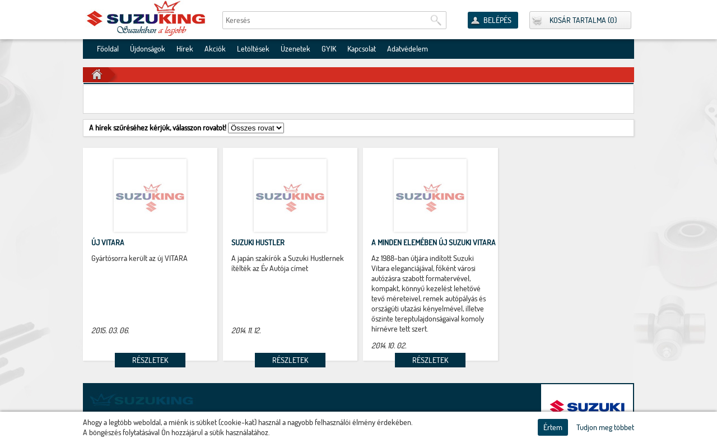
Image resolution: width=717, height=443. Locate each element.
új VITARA (107, 242)
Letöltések (253, 49)
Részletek (150, 360)
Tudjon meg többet (605, 427)
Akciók (215, 49)
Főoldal (108, 49)
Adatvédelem (407, 49)
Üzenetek (295, 49)
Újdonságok (147, 49)
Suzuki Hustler (258, 242)
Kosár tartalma (578, 20)
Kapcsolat (361, 49)
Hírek (184, 49)
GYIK (329, 49)
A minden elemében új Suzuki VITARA (433, 242)
